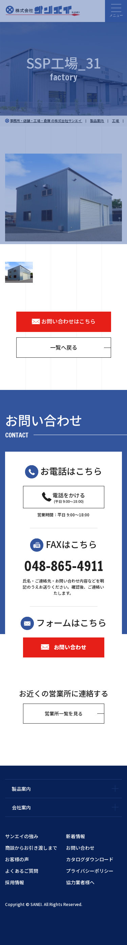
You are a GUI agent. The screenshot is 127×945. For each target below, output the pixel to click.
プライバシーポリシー (89, 870)
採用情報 (14, 882)
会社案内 (21, 807)
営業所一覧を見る (64, 713)
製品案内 (21, 788)
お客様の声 (17, 859)
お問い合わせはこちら (64, 321)
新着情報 (75, 836)
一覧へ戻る (63, 347)
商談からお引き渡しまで (31, 847)
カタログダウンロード (89, 859)
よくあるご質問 (21, 870)
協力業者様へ (80, 882)
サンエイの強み (21, 836)
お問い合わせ (63, 647)
